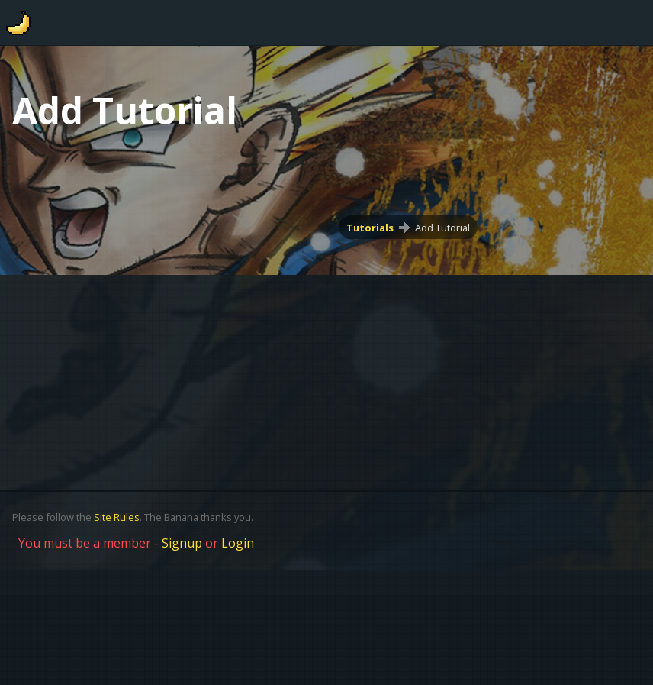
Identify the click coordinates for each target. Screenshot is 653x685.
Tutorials (370, 227)
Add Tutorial (442, 227)
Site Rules (117, 517)
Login (237, 543)
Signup (182, 543)
